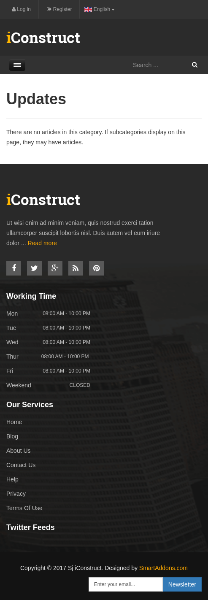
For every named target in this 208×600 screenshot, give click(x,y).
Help (12, 479)
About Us (18, 450)
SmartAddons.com (163, 568)
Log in (21, 9)
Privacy (16, 493)
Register (59, 9)
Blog (12, 436)
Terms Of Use (24, 508)
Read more (42, 243)
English (99, 9)
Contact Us (20, 465)
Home (14, 422)
